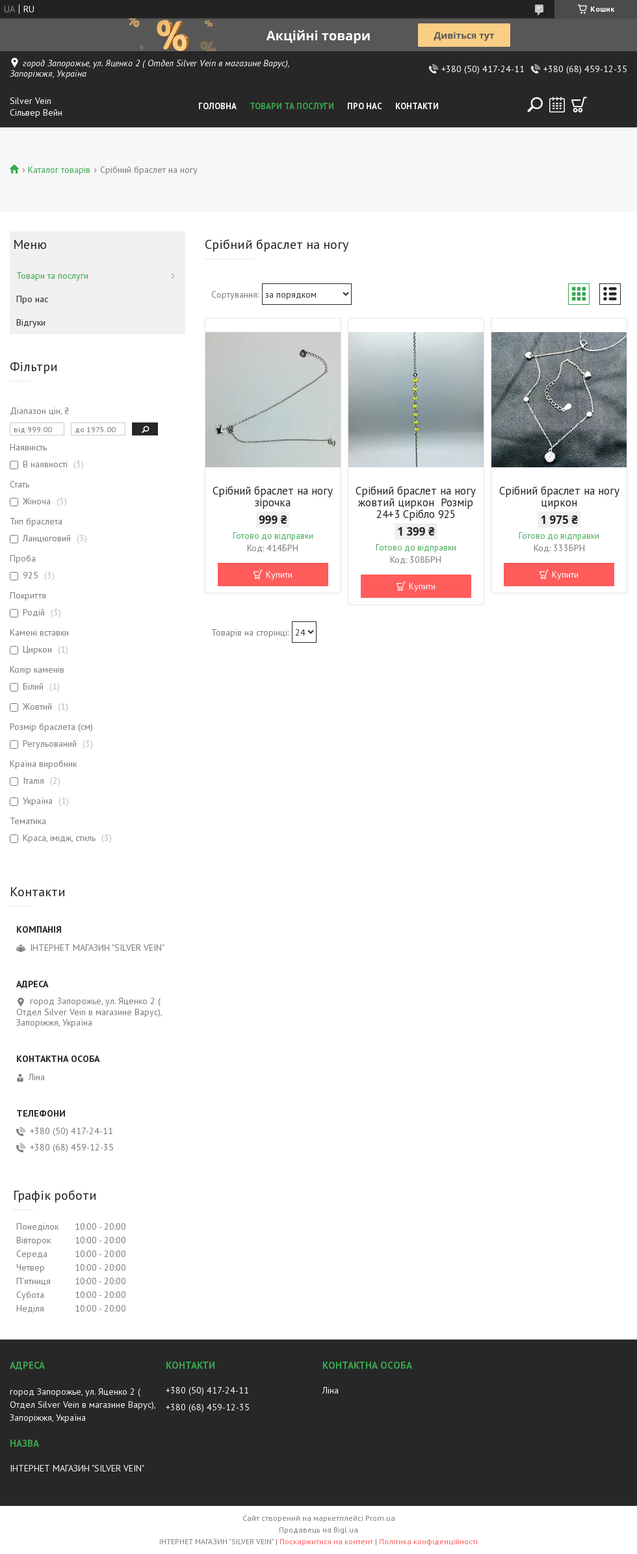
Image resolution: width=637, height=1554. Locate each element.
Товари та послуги (292, 106)
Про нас (364, 106)
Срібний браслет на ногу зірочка (273, 496)
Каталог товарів (59, 169)
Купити (279, 574)
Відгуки (31, 322)
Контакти (417, 106)
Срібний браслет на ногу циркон (559, 496)
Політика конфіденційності (428, 1541)
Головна (217, 106)
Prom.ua (380, 1518)
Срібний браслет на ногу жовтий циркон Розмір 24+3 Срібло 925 (416, 502)
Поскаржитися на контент (326, 1541)
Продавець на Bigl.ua (318, 1530)
